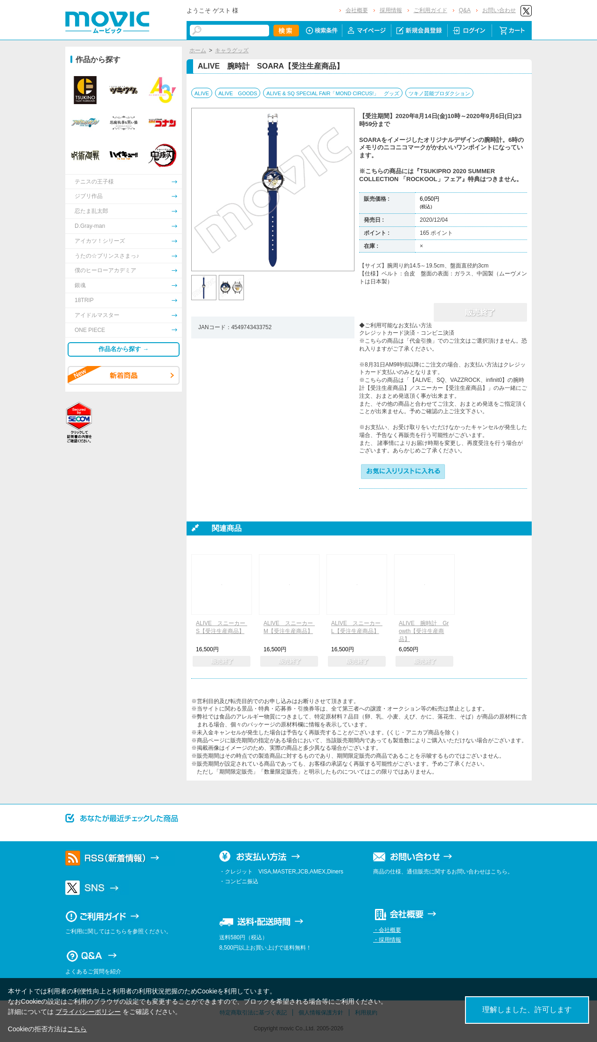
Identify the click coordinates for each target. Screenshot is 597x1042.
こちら (77, 1029)
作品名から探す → (123, 348)
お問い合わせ (499, 10)
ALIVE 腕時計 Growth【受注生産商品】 (424, 631)
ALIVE (201, 93)
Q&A (465, 10)
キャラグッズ (232, 50)
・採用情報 (387, 939)
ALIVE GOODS (237, 93)
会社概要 (357, 10)
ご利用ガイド (430, 10)
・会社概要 (387, 930)
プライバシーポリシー (88, 1011)
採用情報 (391, 10)
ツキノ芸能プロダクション (439, 93)
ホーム (197, 50)
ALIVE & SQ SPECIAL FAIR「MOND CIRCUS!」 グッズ (332, 93)
